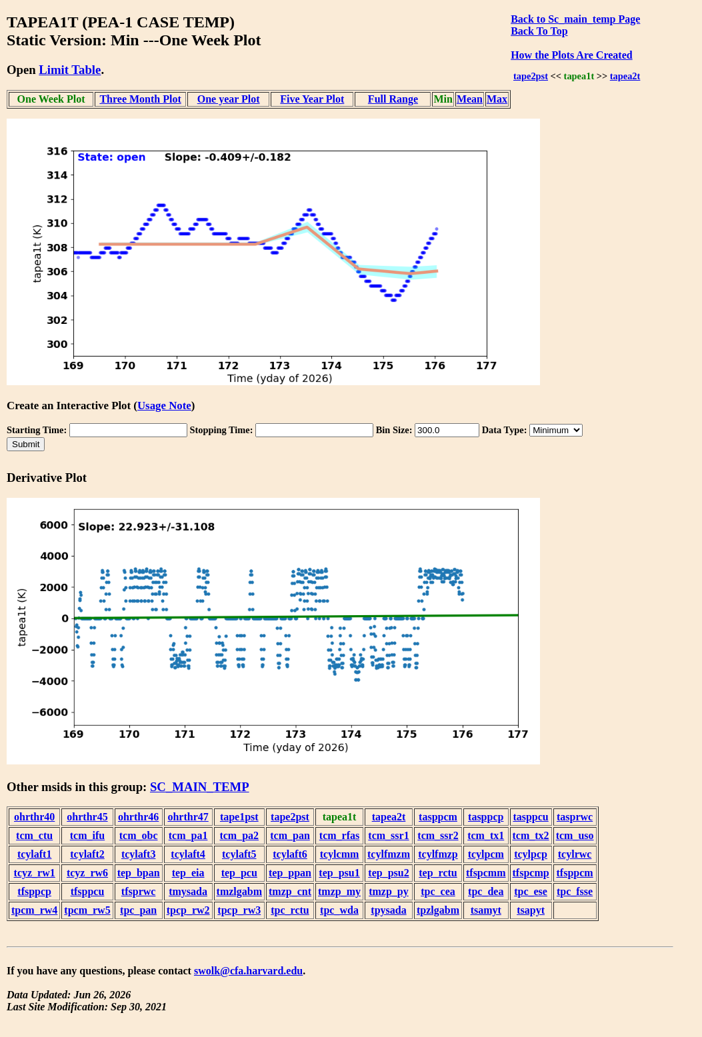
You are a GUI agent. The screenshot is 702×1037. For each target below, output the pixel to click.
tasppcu (530, 816)
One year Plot (228, 99)
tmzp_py (389, 891)
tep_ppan (290, 872)
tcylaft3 (138, 854)
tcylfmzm (388, 854)
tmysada (188, 891)
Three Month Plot (140, 99)
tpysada (388, 910)
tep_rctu (438, 872)
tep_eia (188, 872)
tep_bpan (138, 872)
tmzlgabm (239, 891)
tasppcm (438, 816)
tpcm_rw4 (34, 910)
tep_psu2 (388, 872)
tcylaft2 (87, 854)
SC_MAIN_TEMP (199, 787)
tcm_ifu (87, 835)
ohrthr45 (87, 816)
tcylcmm (339, 854)
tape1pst (239, 816)
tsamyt (486, 910)
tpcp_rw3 (239, 910)
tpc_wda (339, 910)
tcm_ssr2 (437, 835)
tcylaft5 (239, 854)
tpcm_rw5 (87, 910)
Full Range (393, 99)
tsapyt (531, 910)
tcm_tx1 (485, 835)
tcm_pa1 (188, 835)
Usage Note (164, 405)
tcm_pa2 (239, 835)
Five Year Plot (312, 99)
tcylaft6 (290, 854)
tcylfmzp (438, 854)
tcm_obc (138, 835)
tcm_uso (575, 835)
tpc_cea (438, 891)
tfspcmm (486, 872)
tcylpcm (486, 854)
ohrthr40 (34, 816)
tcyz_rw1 (34, 872)
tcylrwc (575, 854)
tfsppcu (88, 891)
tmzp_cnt (290, 891)
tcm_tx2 (531, 835)
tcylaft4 (188, 854)
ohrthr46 (138, 816)
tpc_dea (485, 891)
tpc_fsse (575, 891)
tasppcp (485, 816)
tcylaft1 (34, 854)
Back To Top (539, 31)
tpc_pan (138, 910)
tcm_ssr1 (388, 835)
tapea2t (625, 76)
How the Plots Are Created (571, 55)
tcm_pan (290, 835)
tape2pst (530, 76)
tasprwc (575, 816)
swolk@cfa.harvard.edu (248, 970)
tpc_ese (530, 891)
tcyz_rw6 (87, 872)
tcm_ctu (34, 835)
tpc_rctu (290, 910)
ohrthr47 (187, 816)
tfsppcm (575, 872)
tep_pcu (239, 872)
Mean (470, 99)
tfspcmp (531, 872)
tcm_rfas (339, 835)
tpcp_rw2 (188, 910)
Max (497, 99)
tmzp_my (339, 891)
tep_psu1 (339, 872)
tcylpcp (530, 854)
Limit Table (70, 70)
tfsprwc (138, 891)
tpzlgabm (438, 910)
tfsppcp (34, 891)
